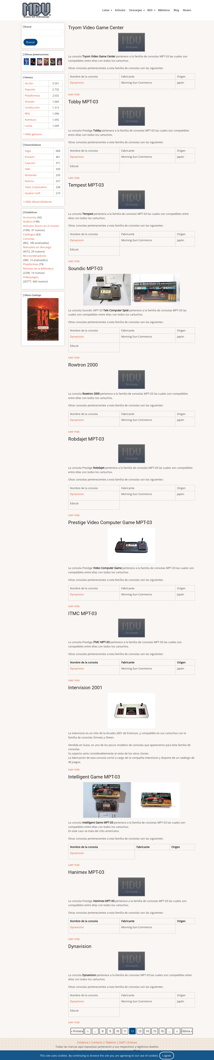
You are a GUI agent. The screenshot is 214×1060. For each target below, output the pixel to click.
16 (162, 1030)
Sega (28, 151)
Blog (176, 10)
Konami (29, 157)
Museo (187, 10)
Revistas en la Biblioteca (38, 268)
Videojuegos (30, 277)
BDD (150, 10)
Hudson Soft (32, 193)
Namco (29, 181)
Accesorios (30, 217)
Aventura (30, 119)
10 (118, 1030)
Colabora (82, 1042)
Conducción (32, 107)
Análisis (28, 221)
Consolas (28, 238)
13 (140, 1030)
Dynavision (77, 156)
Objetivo (110, 1042)
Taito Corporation (36, 187)
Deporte (30, 89)
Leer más (74, 94)
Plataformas (32, 95)
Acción (29, 83)
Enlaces (132, 1042)
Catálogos (29, 234)
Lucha (28, 125)
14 (147, 1030)
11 (125, 1030)
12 (132, 1031)
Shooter (30, 101)
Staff (122, 1042)
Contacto (96, 1042)
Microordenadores (34, 256)
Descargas (135, 10)
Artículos (120, 10)
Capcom (30, 163)
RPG (27, 113)
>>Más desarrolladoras (37, 201)
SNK (27, 169)
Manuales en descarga (37, 247)
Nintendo (31, 175)
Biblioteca (164, 10)
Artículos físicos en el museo (41, 226)
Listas (105, 10)
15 (155, 1030)
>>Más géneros (32, 134)
